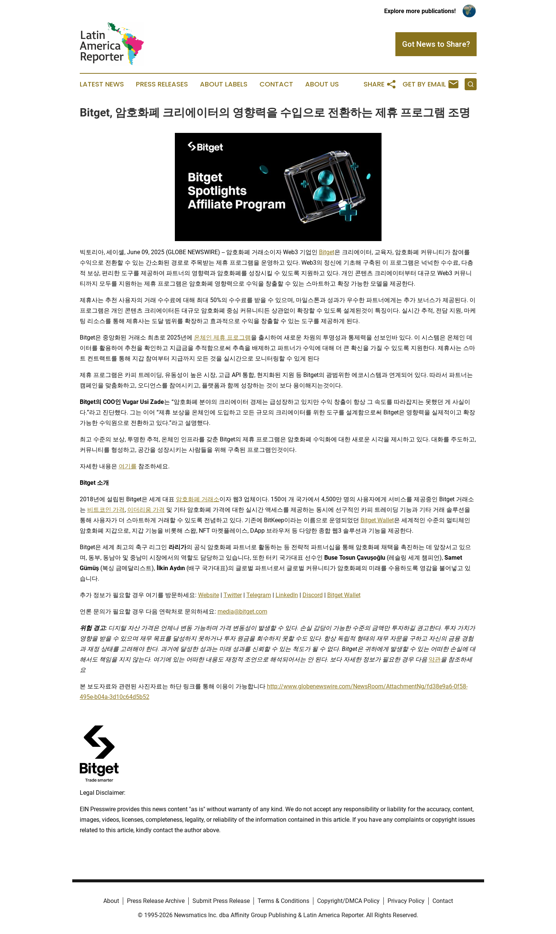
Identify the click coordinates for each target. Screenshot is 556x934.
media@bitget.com (242, 611)
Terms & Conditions (283, 900)
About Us (322, 84)
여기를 (128, 466)
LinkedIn (287, 595)
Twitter (233, 595)
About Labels (223, 84)
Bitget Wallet (377, 520)
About (111, 900)
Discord (313, 595)
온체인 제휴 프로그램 (222, 337)
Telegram (258, 595)
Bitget (326, 252)
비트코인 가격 (106, 509)
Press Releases (162, 84)
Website (208, 595)
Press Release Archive (156, 900)
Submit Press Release (221, 900)
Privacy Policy (406, 900)
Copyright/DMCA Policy (348, 900)
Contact (276, 84)
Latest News (102, 84)
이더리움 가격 (146, 509)
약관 (435, 659)
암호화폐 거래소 (197, 499)
